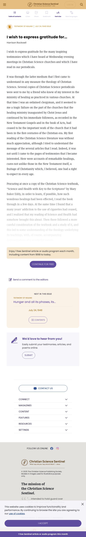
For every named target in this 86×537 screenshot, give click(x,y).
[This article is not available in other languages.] (71, 14)
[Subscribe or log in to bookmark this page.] (46, 14)
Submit (29, 355)
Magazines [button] (25, 405)
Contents (38, 320)
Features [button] (24, 417)
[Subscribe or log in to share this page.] (36, 14)
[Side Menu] (4, 4)
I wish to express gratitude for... (37, 37)
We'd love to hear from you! (42, 338)
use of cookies (17, 513)
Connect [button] (24, 399)
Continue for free (43, 264)
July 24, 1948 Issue (43, 26)
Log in (70, 4)
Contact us (43, 388)
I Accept (43, 523)
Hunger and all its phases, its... (34, 302)
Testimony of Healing (23, 26)
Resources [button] (25, 423)
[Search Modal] (81, 4)
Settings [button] (24, 430)
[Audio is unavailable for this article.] (28, 14)
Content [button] (24, 411)
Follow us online (37, 448)
